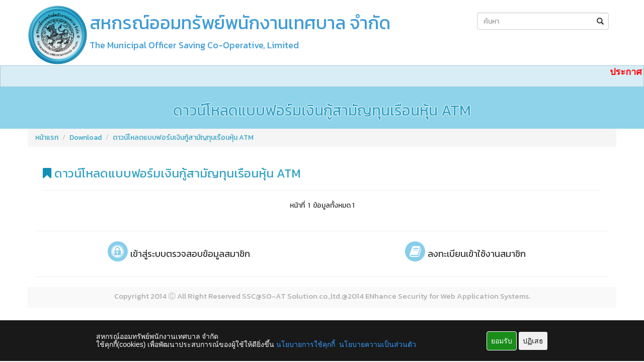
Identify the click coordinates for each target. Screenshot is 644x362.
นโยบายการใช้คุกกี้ (305, 344)
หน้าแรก (46, 137)
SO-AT (274, 296)
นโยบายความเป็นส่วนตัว (377, 344)
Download (85, 137)
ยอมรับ (501, 341)
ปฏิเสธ (533, 341)
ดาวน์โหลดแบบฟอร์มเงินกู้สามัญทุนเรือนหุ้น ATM (183, 137)
